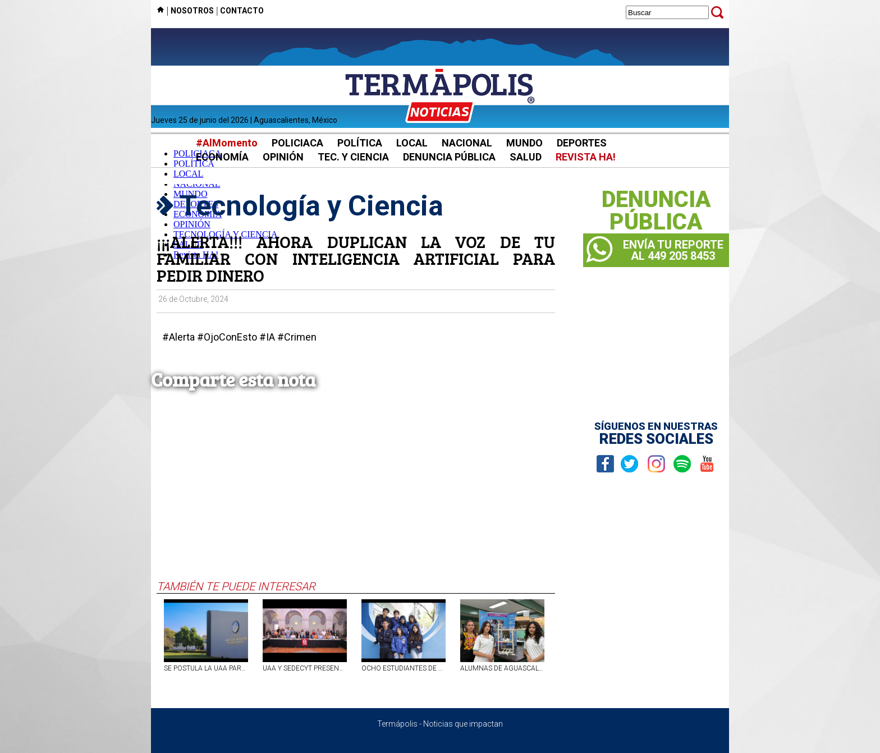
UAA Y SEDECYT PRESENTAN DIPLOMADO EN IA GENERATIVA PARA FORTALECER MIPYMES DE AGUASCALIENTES (305, 668)
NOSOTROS (192, 10)
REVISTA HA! (586, 157)
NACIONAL (467, 143)
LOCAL (412, 143)
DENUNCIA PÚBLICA (449, 157)
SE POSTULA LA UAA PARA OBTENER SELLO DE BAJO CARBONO (206, 668)
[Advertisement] (356, 495)
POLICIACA (297, 143)
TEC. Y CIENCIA (353, 157)
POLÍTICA (359, 143)
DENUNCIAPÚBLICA (656, 211)
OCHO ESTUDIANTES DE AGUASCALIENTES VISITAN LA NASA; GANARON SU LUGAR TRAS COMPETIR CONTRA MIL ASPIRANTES (403, 668)
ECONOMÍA (222, 157)
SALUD (526, 157)
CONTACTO (242, 10)
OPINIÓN (283, 157)
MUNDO (524, 143)
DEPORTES (582, 143)
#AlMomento (227, 143)
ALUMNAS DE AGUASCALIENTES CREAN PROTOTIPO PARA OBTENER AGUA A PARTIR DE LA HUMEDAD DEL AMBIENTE (502, 668)
